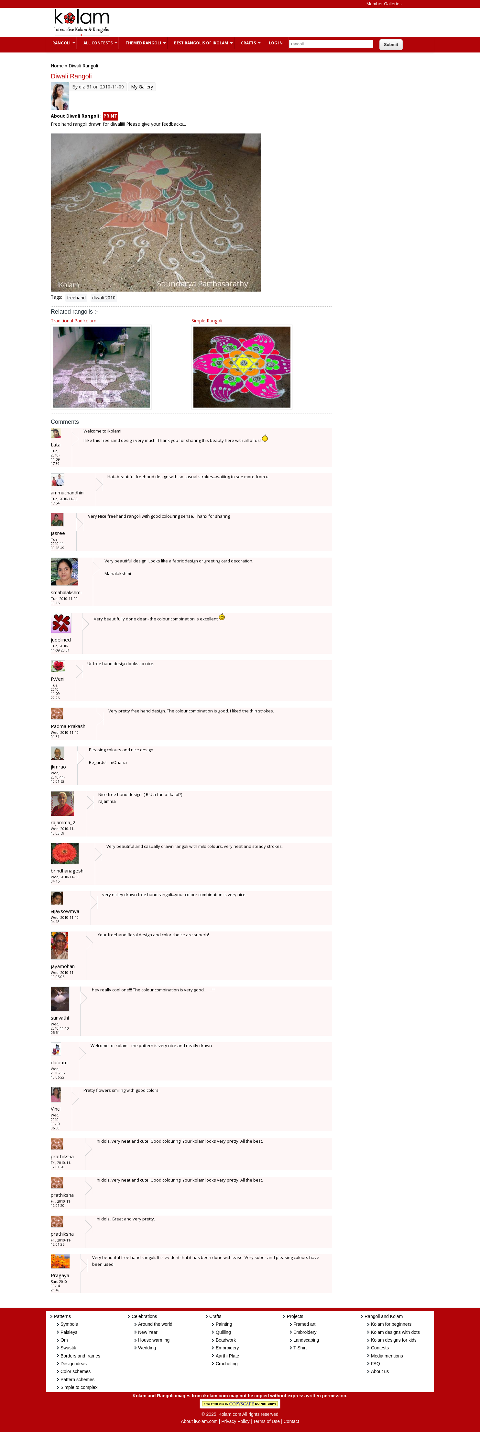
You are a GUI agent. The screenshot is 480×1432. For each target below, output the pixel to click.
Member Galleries (384, 3)
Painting (224, 1324)
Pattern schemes (77, 1379)
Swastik (68, 1347)
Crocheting (227, 1363)
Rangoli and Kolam (384, 1316)
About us (380, 1371)
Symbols (69, 1324)
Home (57, 66)
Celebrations (144, 1316)
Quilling (223, 1332)
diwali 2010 (103, 297)
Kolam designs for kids (394, 1340)
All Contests (97, 43)
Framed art (304, 1324)
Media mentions (387, 1355)
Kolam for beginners (391, 1324)
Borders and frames (80, 1355)
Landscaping (306, 1340)
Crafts (248, 43)
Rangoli (60, 43)
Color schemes (75, 1371)
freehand (76, 297)
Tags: (56, 297)
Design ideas (73, 1363)
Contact (291, 1421)
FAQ (375, 1363)
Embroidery (227, 1347)
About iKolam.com (199, 1421)
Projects (295, 1316)
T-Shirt (300, 1347)
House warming (153, 1340)
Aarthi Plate (227, 1355)
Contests (380, 1347)
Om (64, 1340)
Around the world (155, 1324)
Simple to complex (78, 1387)
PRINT (110, 116)
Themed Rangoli (142, 43)
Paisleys (68, 1332)
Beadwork (226, 1340)
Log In (276, 43)
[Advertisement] (235, 22)
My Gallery (142, 87)
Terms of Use (266, 1421)
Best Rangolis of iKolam (200, 43)
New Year (148, 1332)
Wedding (147, 1347)
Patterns (62, 1316)
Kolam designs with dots (395, 1332)
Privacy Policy (235, 1421)
